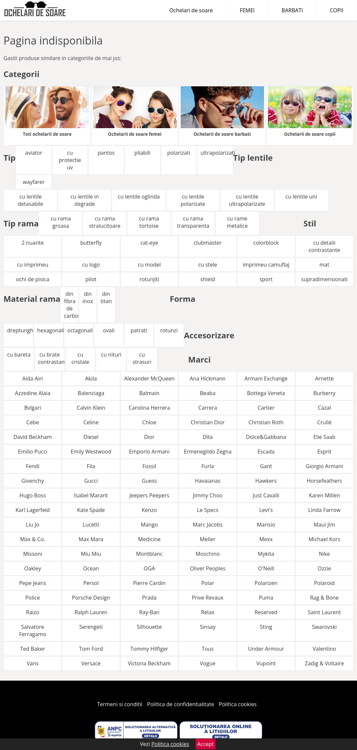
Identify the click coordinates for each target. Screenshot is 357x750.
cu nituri (111, 354)
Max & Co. (32, 539)
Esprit (324, 451)
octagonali (80, 330)
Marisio (266, 524)
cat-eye (149, 242)
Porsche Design (91, 597)
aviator (34, 152)
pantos (106, 152)
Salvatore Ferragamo (32, 630)
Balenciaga (91, 393)
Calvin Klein (91, 407)
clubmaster (208, 242)
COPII (336, 10)
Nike (324, 553)
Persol (91, 583)
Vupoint (266, 663)
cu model (149, 264)
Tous (208, 648)
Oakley (32, 568)
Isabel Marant (91, 495)
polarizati (178, 152)
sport (265, 279)
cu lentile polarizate (193, 200)
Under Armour (266, 648)
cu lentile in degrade (84, 200)
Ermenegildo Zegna (207, 451)
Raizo (32, 612)
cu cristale (80, 358)
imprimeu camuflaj (266, 264)
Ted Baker (32, 648)
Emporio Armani (149, 451)
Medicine (149, 539)
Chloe (149, 422)
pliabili (142, 152)
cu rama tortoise (149, 222)
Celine (91, 422)
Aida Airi (32, 378)
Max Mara (91, 539)
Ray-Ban (149, 612)
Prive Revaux (207, 597)
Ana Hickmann (207, 378)
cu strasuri (142, 358)
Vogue (208, 663)
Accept (205, 744)
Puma (266, 597)
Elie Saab (324, 437)
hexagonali (50, 330)
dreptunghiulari (20, 330)
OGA (149, 568)
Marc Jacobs (208, 524)
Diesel (90, 437)
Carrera (207, 407)
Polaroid (324, 583)
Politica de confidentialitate (180, 704)
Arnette (324, 378)
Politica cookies (238, 704)
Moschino (208, 553)
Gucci (91, 480)
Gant (266, 466)
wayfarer (34, 182)
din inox (87, 297)
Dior (149, 437)
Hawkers (266, 480)
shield (207, 279)
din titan (106, 297)
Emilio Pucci (32, 451)
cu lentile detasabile (31, 200)
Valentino (324, 648)
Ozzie (324, 568)
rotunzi (169, 330)
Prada (149, 597)
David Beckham (33, 437)
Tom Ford (91, 648)
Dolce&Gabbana (266, 437)
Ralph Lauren (90, 612)
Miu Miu (91, 553)
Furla (208, 466)
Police (32, 597)
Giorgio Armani (324, 466)
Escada (266, 451)
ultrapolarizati (217, 152)
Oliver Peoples (207, 568)
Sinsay (208, 626)
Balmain (149, 393)
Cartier (266, 407)
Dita (208, 437)
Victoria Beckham (149, 663)
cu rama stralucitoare (105, 222)
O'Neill (266, 568)
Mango (149, 524)
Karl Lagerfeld (33, 510)
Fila (91, 466)
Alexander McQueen (149, 378)
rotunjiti (149, 279)
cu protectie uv (70, 160)
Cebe (32, 422)
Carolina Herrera (149, 407)
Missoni (32, 553)
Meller (208, 539)
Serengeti (91, 626)
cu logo (91, 264)
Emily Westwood (91, 451)
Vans (33, 663)
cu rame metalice (237, 222)
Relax (207, 612)
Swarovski (324, 626)
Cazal (324, 407)
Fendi (33, 466)
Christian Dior (208, 422)
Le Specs (207, 510)
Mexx (266, 539)
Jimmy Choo (208, 495)
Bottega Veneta (266, 393)
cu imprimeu (32, 264)
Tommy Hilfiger (149, 648)
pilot (90, 279)
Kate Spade (91, 510)
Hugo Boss (33, 495)
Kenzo (149, 510)
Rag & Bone (324, 597)
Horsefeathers (324, 480)
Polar (207, 583)
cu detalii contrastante (324, 246)
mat (324, 264)
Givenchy (32, 480)
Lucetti (91, 524)
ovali (109, 330)
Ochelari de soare (191, 10)
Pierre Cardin (149, 583)
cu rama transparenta (193, 222)
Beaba (208, 393)
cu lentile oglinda (139, 196)
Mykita (266, 553)
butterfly (91, 242)
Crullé (324, 422)
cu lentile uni (301, 196)
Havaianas (208, 480)
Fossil (149, 466)
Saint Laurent (324, 612)
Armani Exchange (265, 378)
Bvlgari (32, 407)
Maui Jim (324, 524)
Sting (266, 626)
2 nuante (33, 242)
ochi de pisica (32, 279)
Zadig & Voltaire (324, 663)
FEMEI (247, 10)
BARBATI (292, 10)
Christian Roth (266, 422)
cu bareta (19, 354)
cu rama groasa (61, 222)
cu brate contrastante (51, 358)
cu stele (207, 264)
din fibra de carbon (71, 304)
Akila (91, 378)
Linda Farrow (324, 510)
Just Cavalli (266, 495)
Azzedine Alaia (32, 393)
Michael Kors (324, 539)
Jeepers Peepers (149, 495)
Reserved (266, 612)
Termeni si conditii (119, 704)
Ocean (91, 568)
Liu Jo (32, 524)
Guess (149, 480)
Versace (91, 663)
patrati (139, 330)
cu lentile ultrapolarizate (247, 200)
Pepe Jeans (32, 583)
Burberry (324, 393)
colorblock (266, 242)
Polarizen (266, 583)
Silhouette (149, 626)
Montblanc (149, 553)
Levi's (266, 510)
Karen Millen (324, 495)
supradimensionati (324, 279)
